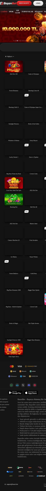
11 (30, 40)
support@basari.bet (11, 484)
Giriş (38, 3)
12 (32, 40)
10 (28, 40)
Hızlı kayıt (24, 3)
